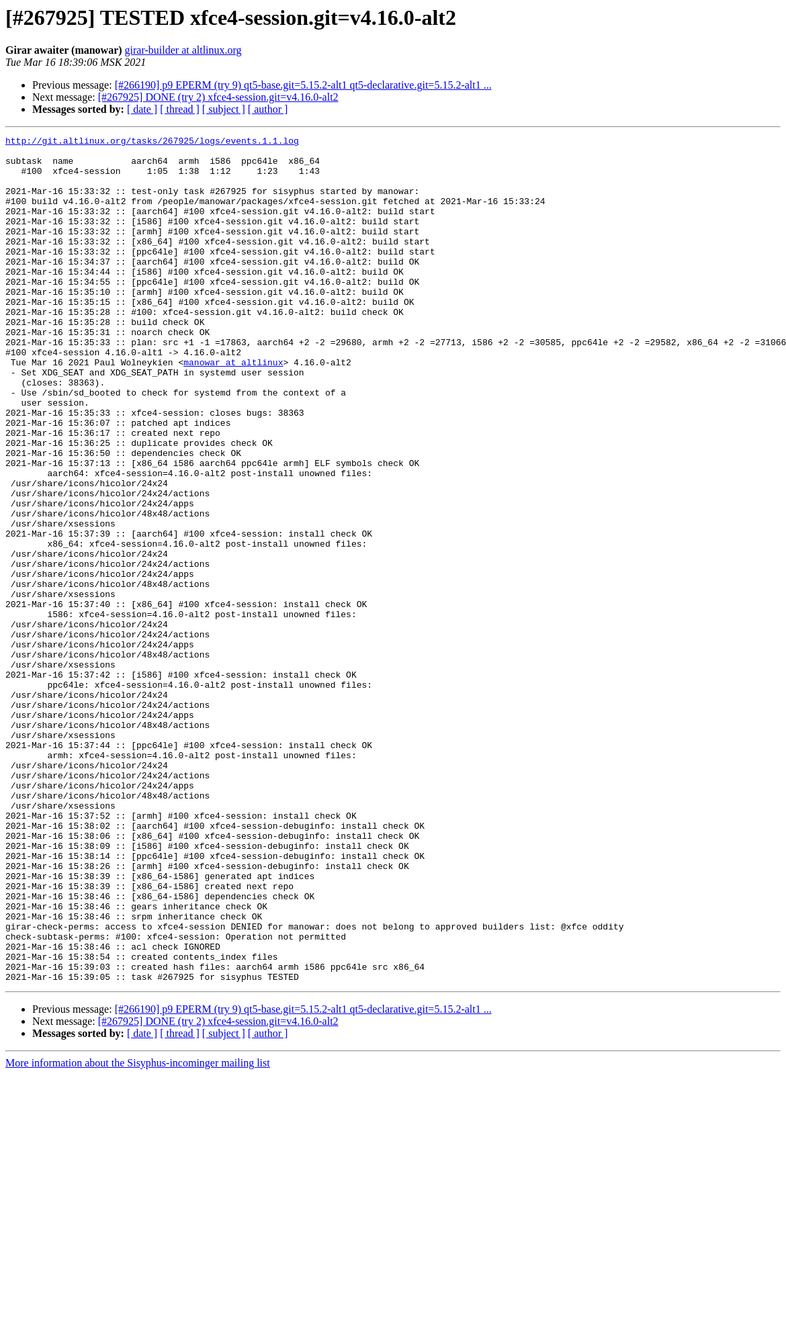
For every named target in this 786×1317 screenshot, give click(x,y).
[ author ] (268, 109)
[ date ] (142, 109)
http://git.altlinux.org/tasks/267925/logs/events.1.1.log (152, 142)
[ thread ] (180, 109)
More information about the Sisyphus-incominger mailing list (137, 1232)
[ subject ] (223, 109)
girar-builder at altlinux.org (183, 50)
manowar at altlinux (233, 408)
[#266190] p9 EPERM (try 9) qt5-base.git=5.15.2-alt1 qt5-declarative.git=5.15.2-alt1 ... (303, 85)
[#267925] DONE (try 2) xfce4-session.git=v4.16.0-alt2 (218, 97)
